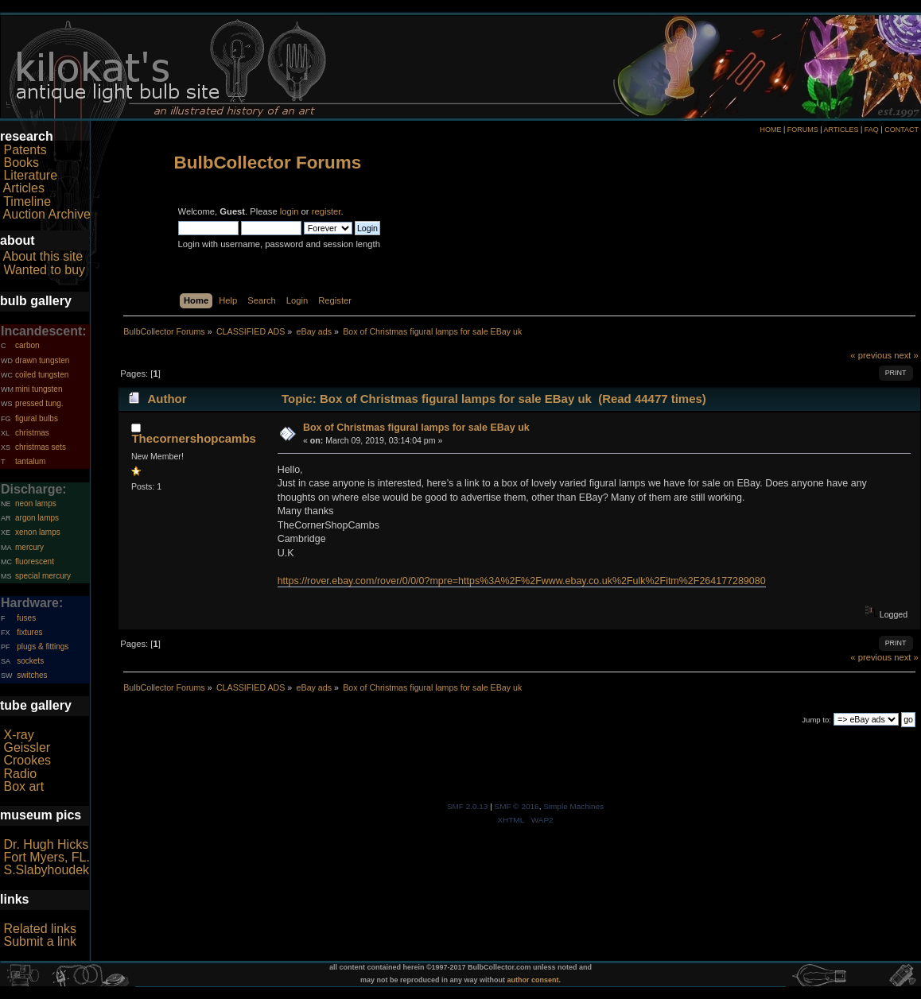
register (326, 211)
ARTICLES (841, 130)
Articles (24, 188)
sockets (30, 660)
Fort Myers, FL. (46, 857)
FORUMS (802, 130)
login (289, 211)
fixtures (29, 632)
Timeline (27, 201)
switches (32, 675)
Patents (24, 150)
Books (20, 162)
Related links (39, 928)
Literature (30, 175)
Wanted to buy (44, 270)
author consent (533, 980)
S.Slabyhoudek (46, 870)
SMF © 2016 (517, 806)
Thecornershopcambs (193, 438)
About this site (43, 256)
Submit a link (39, 941)
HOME (770, 130)
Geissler (26, 747)
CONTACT (901, 130)
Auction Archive (47, 214)
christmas (32, 432)
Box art (23, 786)
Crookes (27, 760)
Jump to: (816, 719)
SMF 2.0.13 (467, 806)
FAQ (872, 130)
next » (906, 355)
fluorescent (34, 561)
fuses (26, 618)
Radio (20, 773)
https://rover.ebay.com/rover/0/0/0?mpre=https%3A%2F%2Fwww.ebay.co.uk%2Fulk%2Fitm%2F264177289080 (522, 581)
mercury (29, 547)
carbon (27, 345)
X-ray (18, 735)
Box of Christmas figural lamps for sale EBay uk (416, 427)
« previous (871, 355)
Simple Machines (573, 806)
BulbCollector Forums (268, 162)
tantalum (30, 461)
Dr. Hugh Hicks (45, 844)
